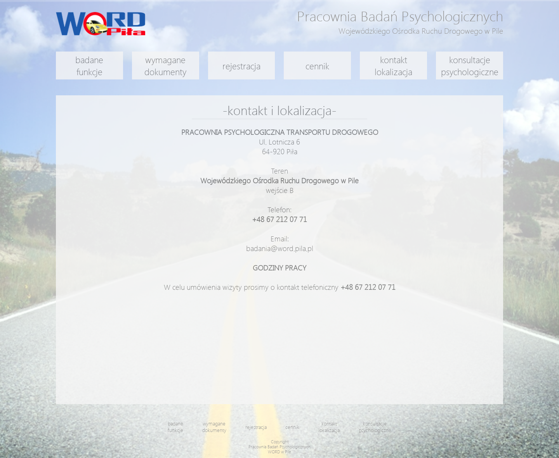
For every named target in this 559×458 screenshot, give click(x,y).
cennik (317, 66)
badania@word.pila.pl (279, 248)
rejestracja (241, 66)
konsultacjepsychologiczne (469, 65)
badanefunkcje (89, 65)
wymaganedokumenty (165, 65)
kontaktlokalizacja (393, 65)
